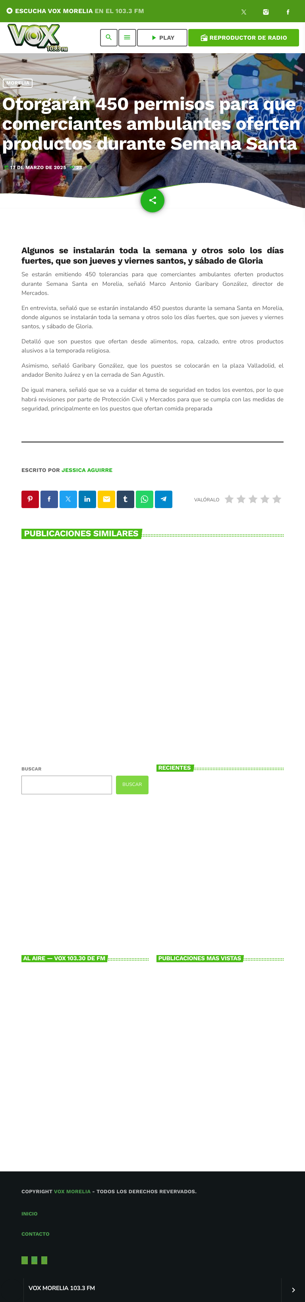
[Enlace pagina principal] (37, 38)
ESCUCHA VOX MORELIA (75, 11)
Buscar (31, 769)
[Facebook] (288, 13)
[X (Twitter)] (244, 13)
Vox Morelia (72, 1192)
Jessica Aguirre (87, 470)
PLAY (162, 38)
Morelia (18, 83)
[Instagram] (266, 13)
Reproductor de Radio (243, 38)
